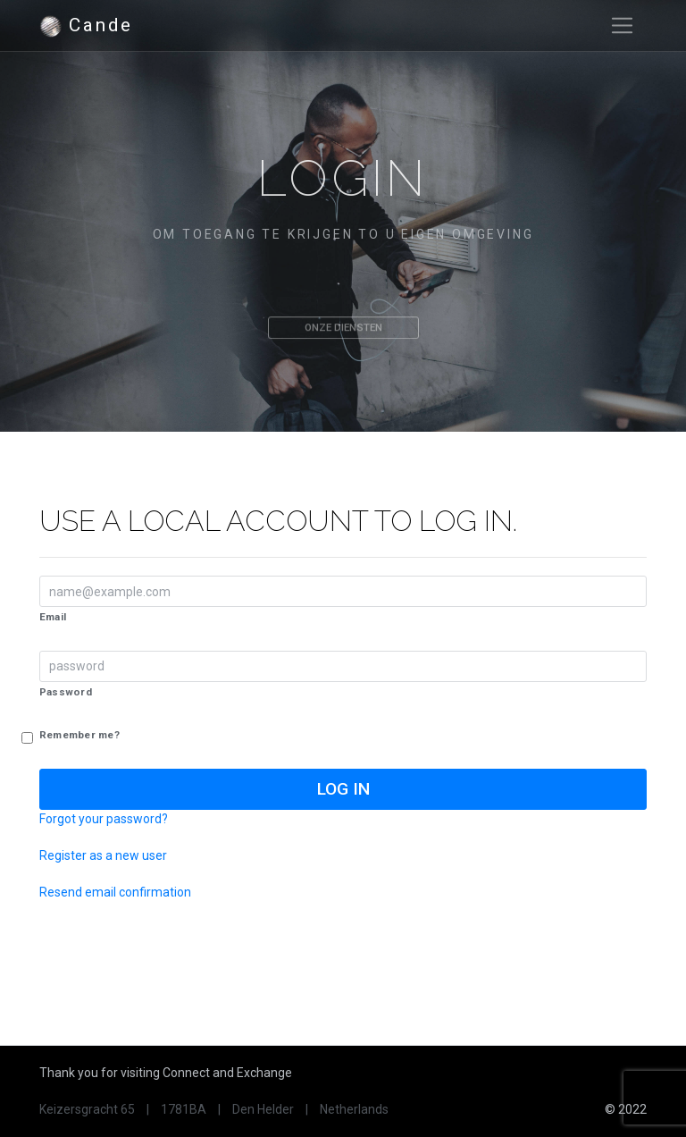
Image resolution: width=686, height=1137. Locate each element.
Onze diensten (343, 338)
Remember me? (79, 736)
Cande (85, 26)
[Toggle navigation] (622, 25)
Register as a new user (103, 855)
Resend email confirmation (115, 892)
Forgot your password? (103, 819)
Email (52, 617)
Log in (343, 789)
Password (65, 692)
